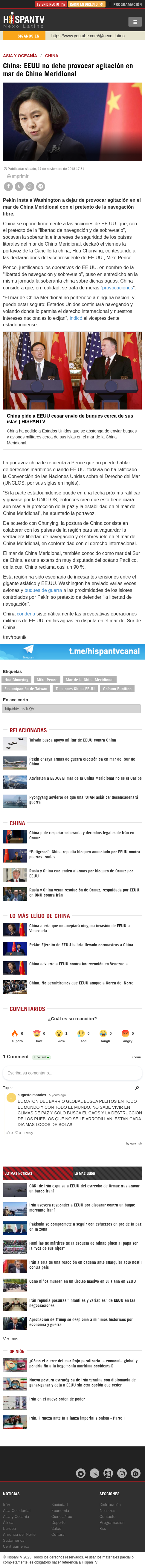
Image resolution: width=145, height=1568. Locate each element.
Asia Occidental (16, 1510)
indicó (76, 318)
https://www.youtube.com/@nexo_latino (88, 35)
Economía (60, 1510)
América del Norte (19, 1534)
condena (26, 613)
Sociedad (59, 1504)
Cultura (58, 1534)
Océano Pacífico (117, 688)
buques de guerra (43, 590)
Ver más (10, 1338)
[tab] (38, 1173)
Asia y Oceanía (20, 55)
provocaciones (117, 287)
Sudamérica (14, 1540)
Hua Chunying (16, 679)
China (51, 55)
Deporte (58, 1522)
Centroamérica (16, 1546)
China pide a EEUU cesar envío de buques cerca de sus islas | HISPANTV (70, 418)
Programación (127, 4)
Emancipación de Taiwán (25, 688)
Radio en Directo (87, 4)
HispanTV (24, 19)
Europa (9, 1528)
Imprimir (17, 176)
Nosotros (107, 1510)
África (8, 1522)
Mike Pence (47, 679)
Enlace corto (15, 699)
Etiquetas (12, 671)
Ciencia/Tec (61, 1516)
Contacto (107, 1516)
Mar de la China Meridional (90, 679)
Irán (6, 1504)
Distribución (110, 1504)
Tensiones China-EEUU (75, 688)
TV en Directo (51, 4)
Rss (103, 1528)
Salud (56, 1528)
